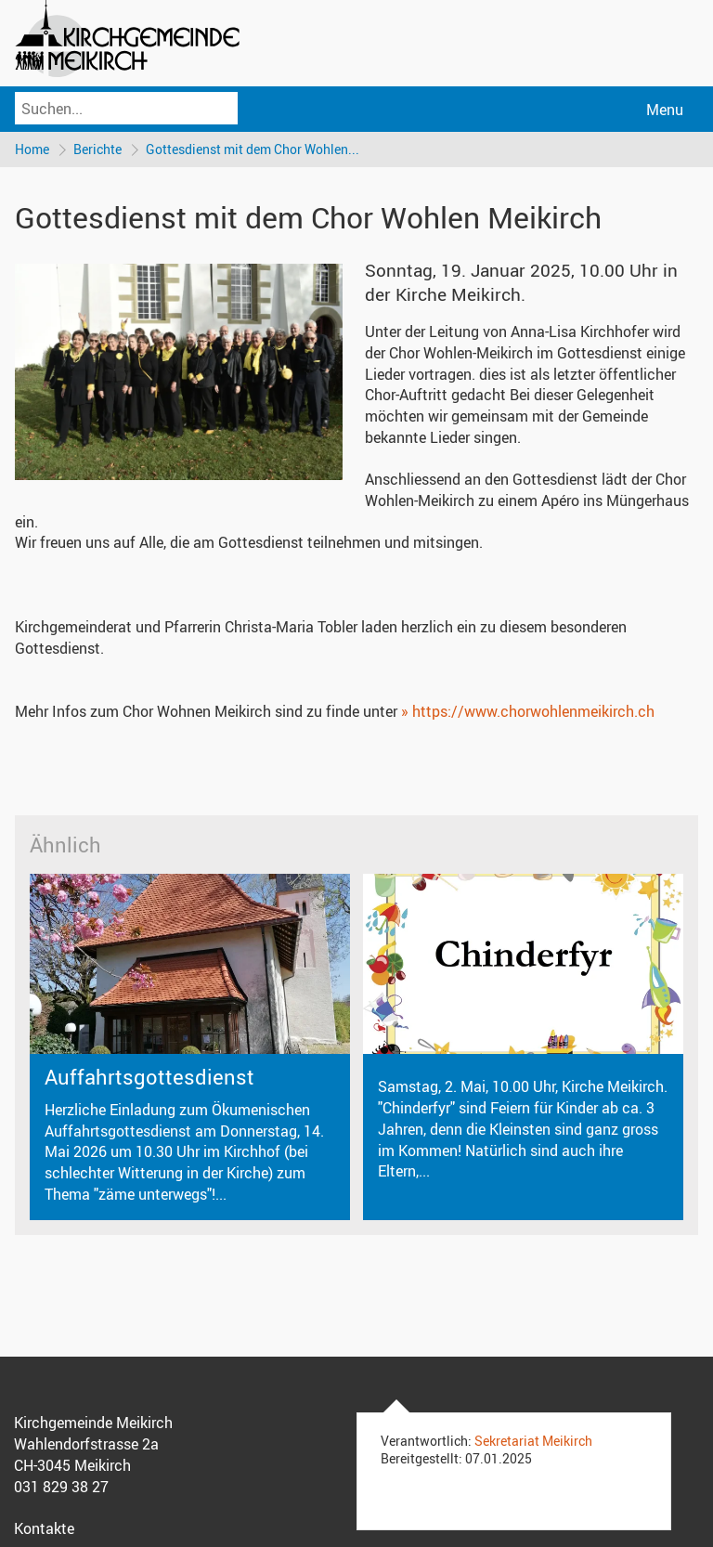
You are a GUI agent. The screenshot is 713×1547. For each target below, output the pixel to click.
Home (32, 149)
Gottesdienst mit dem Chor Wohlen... (252, 149)
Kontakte (44, 1528)
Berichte (97, 149)
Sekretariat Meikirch (533, 1441)
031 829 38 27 (61, 1486)
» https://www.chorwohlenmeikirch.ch (528, 711)
